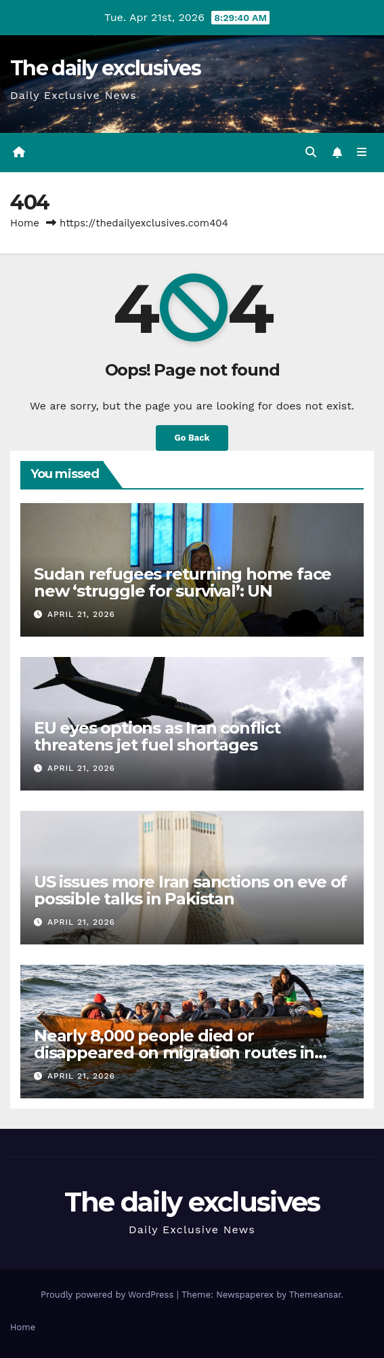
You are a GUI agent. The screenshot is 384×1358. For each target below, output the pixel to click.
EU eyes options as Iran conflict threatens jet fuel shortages (157, 736)
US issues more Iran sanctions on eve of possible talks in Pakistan (190, 890)
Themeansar (315, 1295)
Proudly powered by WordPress (109, 1295)
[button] (310, 152)
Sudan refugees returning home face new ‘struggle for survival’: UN (182, 582)
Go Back (192, 438)
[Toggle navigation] (362, 152)
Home (24, 223)
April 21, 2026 (81, 614)
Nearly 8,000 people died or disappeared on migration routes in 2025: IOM (174, 1052)
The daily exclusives (105, 68)
